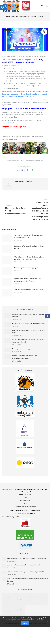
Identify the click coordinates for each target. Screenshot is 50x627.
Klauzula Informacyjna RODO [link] (10, 517)
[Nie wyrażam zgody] (48, 621)
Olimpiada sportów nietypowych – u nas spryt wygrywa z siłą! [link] (28, 332)
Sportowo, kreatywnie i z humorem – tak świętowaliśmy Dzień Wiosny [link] (27, 280)
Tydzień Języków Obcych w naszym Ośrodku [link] (29, 290)
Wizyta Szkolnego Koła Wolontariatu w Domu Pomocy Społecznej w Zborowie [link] (29, 258)
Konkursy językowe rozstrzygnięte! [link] (26, 268)
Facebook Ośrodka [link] (9, 123)
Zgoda (25, 623)
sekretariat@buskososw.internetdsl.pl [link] (25, 506)
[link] (2, 7)
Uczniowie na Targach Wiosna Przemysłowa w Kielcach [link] (29, 247)
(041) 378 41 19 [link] (25, 500)
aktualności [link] (7, 30)
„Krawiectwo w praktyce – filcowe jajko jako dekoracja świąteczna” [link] (28, 236)
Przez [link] (27, 160)
